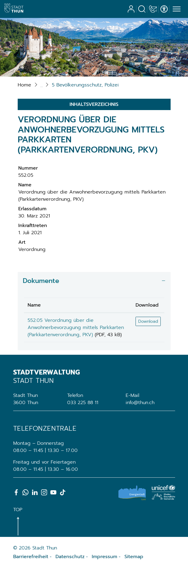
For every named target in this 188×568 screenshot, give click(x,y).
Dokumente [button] (41, 281)
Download (148, 321)
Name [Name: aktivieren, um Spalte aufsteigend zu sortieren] (34, 305)
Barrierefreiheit (30, 556)
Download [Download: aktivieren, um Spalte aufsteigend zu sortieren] (147, 305)
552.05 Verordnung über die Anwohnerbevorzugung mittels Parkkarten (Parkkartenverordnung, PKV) (76, 327)
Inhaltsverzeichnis (94, 104)
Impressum (104, 556)
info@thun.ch (140, 402)
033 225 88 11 (82, 402)
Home (24, 85)
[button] (85, 85)
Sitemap (133, 556)
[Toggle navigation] (176, 9)
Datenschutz (70, 556)
